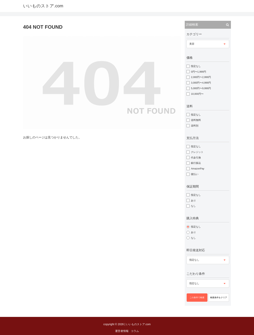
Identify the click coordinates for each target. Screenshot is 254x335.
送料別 (194, 125)
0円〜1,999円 (198, 71)
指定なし (196, 66)
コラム (135, 330)
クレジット (197, 152)
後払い (194, 174)
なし (193, 205)
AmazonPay (197, 168)
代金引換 (196, 157)
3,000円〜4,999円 (201, 82)
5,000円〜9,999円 (201, 88)
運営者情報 (122, 330)
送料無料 (196, 120)
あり (193, 200)
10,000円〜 (197, 93)
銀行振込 (196, 163)
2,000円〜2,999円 (201, 77)
